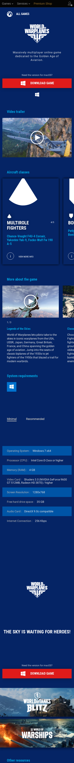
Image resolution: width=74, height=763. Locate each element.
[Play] (37, 137)
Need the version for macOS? (37, 74)
